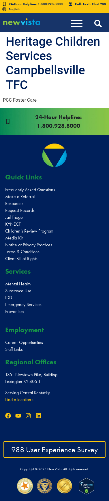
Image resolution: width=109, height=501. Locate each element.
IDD (8, 298)
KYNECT (13, 224)
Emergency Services (23, 304)
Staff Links (14, 349)
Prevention (14, 311)
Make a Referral (20, 197)
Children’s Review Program (29, 231)
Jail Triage (14, 217)
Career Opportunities (24, 342)
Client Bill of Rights (21, 259)
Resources (14, 203)
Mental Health (18, 284)
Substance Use (18, 291)
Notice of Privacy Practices (28, 245)
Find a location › (19, 399)
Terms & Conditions (22, 252)
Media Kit (13, 238)
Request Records (20, 210)
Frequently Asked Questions (30, 190)
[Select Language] (22, 9)
